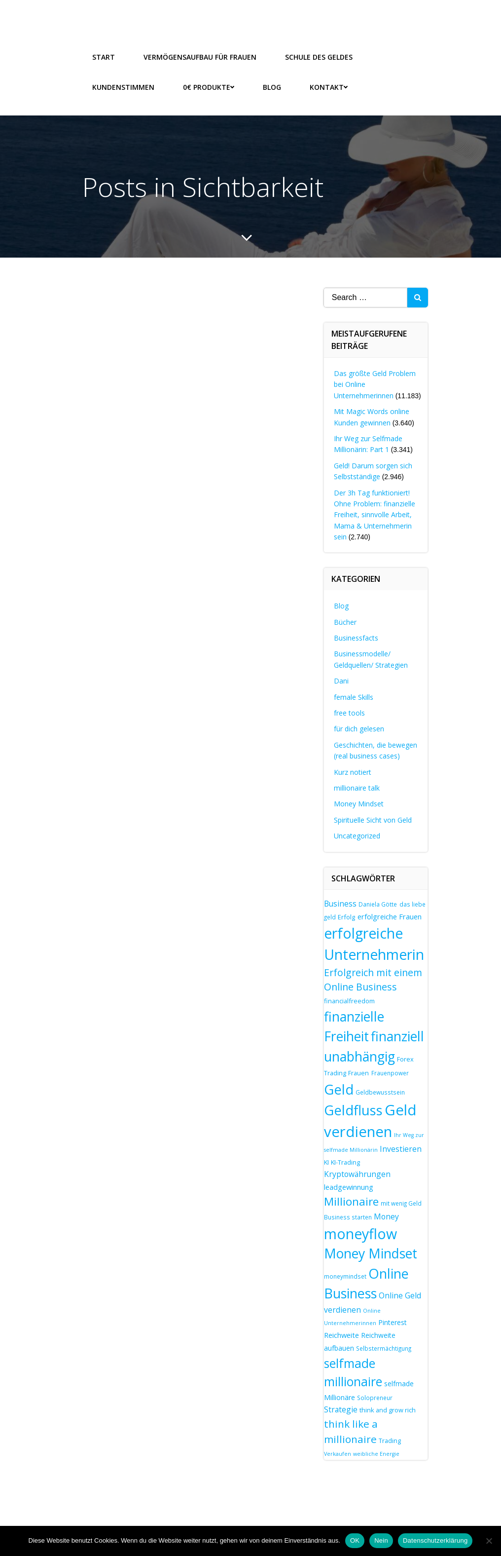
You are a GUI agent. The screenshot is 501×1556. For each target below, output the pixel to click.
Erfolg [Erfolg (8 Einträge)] (346, 916)
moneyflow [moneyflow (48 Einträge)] (360, 1233)
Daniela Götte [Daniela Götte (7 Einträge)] (377, 904)
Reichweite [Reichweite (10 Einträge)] (341, 1334)
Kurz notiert (352, 771)
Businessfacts (356, 637)
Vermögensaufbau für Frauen (199, 56)
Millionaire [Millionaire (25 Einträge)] (351, 1201)
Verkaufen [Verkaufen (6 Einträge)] (337, 1453)
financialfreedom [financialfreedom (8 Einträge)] (349, 1000)
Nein (381, 1540)
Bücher (345, 621)
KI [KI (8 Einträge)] (326, 1161)
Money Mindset (359, 803)
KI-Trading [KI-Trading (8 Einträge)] (345, 1161)
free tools (349, 712)
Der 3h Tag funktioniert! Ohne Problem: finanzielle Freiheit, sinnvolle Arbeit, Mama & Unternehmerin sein (374, 514)
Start (103, 56)
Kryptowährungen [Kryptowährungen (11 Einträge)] (357, 1173)
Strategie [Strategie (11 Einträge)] (341, 1409)
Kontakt (329, 86)
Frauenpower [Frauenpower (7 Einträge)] (390, 1072)
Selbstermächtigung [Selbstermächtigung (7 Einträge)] (383, 1347)
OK (354, 1540)
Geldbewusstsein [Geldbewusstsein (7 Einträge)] (380, 1092)
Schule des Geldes (319, 56)
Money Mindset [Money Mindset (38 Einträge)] (370, 1253)
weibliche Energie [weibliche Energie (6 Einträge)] (376, 1453)
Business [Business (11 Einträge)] (340, 903)
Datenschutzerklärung (435, 1540)
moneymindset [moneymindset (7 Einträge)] (345, 1276)
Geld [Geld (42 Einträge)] (339, 1089)
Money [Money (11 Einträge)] (386, 1215)
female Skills (353, 696)
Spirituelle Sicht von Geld (373, 819)
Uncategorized (357, 835)
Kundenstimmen (123, 86)
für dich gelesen (359, 728)
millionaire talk (357, 787)
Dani (341, 680)
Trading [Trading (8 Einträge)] (390, 1440)
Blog (272, 86)
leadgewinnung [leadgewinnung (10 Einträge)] (348, 1186)
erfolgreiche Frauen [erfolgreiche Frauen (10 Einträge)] (390, 916)
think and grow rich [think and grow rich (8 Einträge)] (387, 1409)
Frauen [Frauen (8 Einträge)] (358, 1072)
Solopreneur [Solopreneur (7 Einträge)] (375, 1397)
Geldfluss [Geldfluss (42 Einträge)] (353, 1110)
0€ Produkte (208, 86)
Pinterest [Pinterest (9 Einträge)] (392, 1322)
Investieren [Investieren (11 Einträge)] (401, 1148)
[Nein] (489, 1541)
